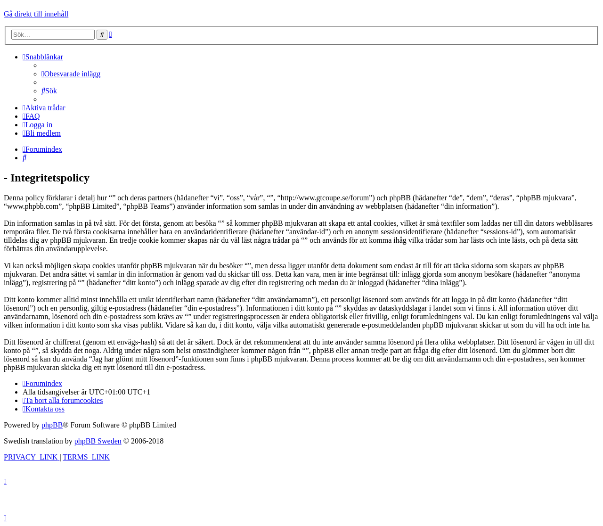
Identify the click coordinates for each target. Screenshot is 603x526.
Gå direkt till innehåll (36, 14)
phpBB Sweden (98, 441)
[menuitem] (70, 74)
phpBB (52, 425)
